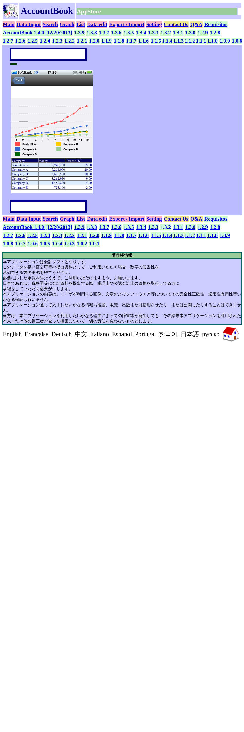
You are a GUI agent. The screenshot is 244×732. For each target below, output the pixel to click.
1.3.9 (79, 32)
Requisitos (215, 24)
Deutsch (61, 334)
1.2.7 (8, 41)
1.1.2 (190, 41)
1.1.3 (178, 41)
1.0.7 (20, 243)
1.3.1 (178, 32)
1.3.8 (92, 32)
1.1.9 (106, 41)
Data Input (29, 24)
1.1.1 (201, 41)
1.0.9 (225, 41)
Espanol (122, 334)
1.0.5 (45, 243)
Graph (67, 24)
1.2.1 (82, 41)
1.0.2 (82, 243)
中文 (81, 334)
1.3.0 (190, 32)
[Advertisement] (46, 380)
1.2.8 (215, 32)
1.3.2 (166, 32)
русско (210, 334)
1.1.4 (167, 41)
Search (50, 24)
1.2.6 (20, 41)
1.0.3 (69, 243)
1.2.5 (32, 41)
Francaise (36, 334)
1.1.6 (143, 41)
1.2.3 (57, 41)
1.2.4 (45, 41)
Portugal (145, 334)
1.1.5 (156, 41)
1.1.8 (119, 41)
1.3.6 (116, 32)
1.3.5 (129, 32)
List (81, 24)
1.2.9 (203, 32)
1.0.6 (237, 41)
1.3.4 (141, 32)
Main (9, 24)
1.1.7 (131, 41)
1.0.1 (94, 243)
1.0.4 (57, 243)
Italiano (99, 334)
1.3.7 (104, 32)
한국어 (168, 334)
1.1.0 (212, 41)
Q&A (196, 24)
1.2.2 (69, 41)
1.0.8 (8, 243)
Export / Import (126, 24)
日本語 (190, 334)
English (12, 334)
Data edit (97, 24)
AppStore (89, 11)
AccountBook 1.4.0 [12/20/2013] (37, 32)
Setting (154, 24)
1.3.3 (153, 32)
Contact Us (176, 24)
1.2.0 (94, 41)
